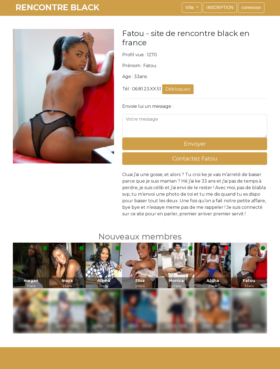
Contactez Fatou (194, 158)
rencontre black (58, 7)
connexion (251, 7)
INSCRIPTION (219, 7)
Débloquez (177, 89)
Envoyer (195, 144)
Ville (190, 7)
